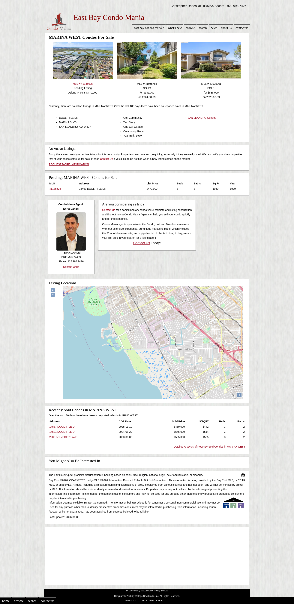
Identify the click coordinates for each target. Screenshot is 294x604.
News (214, 28)
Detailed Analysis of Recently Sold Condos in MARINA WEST (209, 446)
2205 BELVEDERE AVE (63, 437)
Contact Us (242, 28)
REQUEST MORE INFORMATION (69, 164)
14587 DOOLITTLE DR (62, 426)
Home (6, 601)
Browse (190, 28)
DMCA (164, 590)
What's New (175, 28)
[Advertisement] (147, 555)
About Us (226, 28)
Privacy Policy (133, 590)
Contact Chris (71, 266)
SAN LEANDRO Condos (202, 117)
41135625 (55, 188)
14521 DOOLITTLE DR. (63, 431)
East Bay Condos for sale (149, 28)
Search (203, 28)
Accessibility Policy (150, 590)
